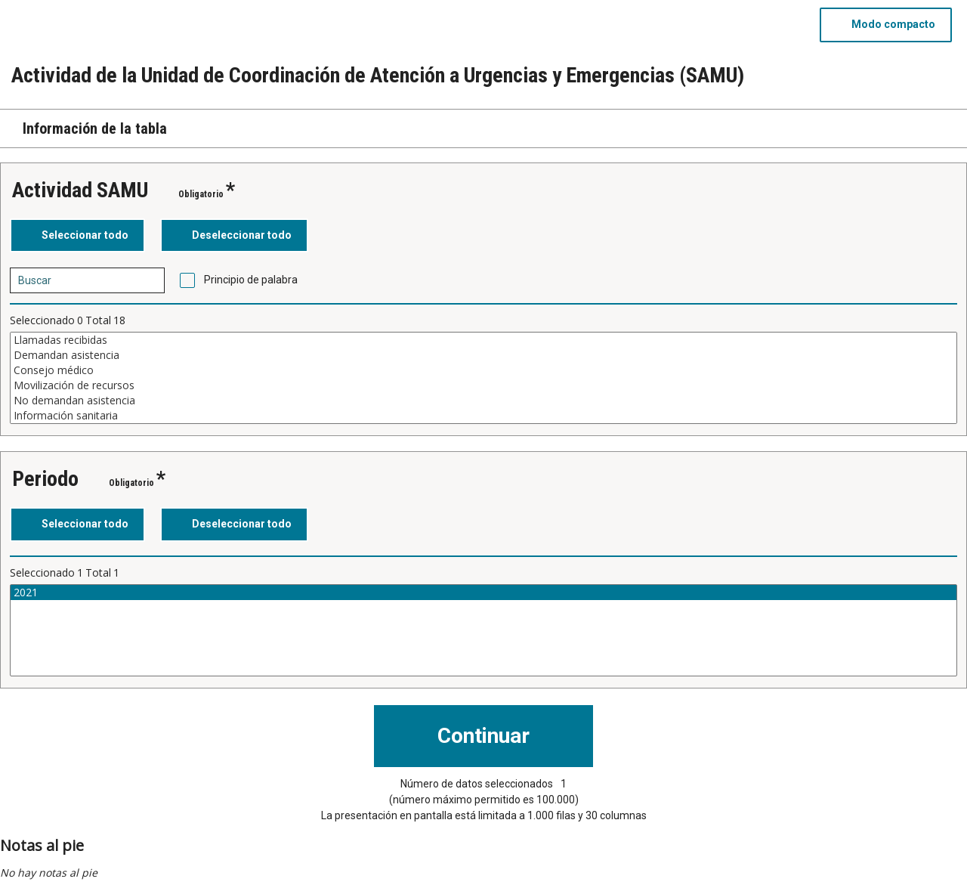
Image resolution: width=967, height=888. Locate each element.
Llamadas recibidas (483, 340)
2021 (483, 592)
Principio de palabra (251, 280)
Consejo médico (483, 370)
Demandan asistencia (483, 355)
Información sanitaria (483, 415)
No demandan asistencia (483, 400)
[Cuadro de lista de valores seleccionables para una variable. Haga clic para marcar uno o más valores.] (483, 378)
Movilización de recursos (483, 385)
